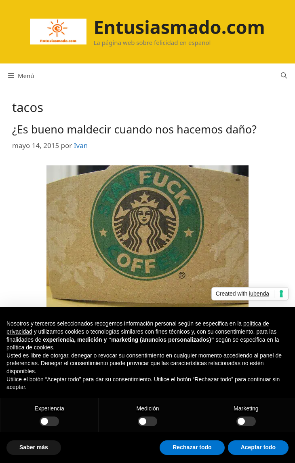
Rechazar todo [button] (192, 447)
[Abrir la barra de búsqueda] (284, 75)
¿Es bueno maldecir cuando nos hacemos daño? (134, 129)
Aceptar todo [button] (258, 447)
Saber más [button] (33, 447)
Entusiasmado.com (179, 27)
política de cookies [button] (29, 347)
